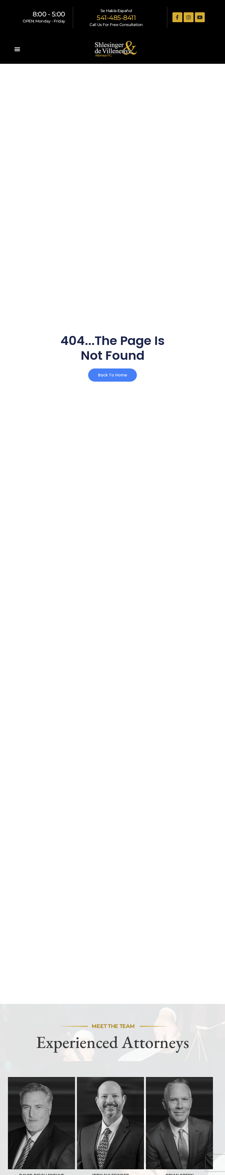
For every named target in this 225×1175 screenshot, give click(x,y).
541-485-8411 (116, 18)
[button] (17, 49)
